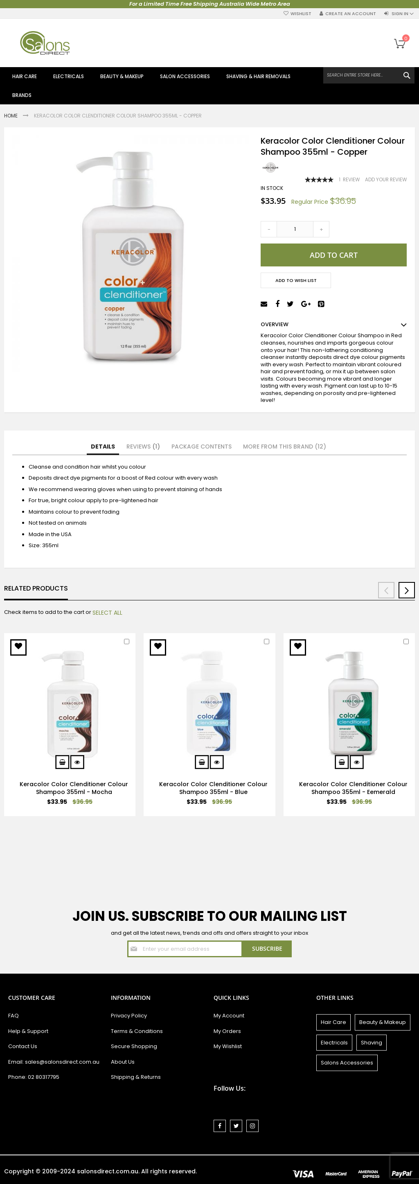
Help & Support (28, 1031)
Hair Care (333, 1022)
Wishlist (301, 14)
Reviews (143, 446)
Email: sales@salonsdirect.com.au (53, 1062)
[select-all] (107, 613)
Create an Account (350, 14)
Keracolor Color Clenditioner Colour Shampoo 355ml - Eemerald (353, 788)
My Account (229, 1015)
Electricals (334, 1042)
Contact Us (22, 1046)
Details (103, 446)
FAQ (13, 1015)
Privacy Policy (129, 1015)
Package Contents (201, 446)
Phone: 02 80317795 (33, 1077)
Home (11, 115)
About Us (123, 1062)
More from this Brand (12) (284, 446)
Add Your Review (386, 179)
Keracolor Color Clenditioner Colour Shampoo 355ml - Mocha (74, 788)
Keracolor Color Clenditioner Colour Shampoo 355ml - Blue (213, 788)
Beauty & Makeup (382, 1022)
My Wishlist (228, 1046)
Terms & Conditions (137, 1031)
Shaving (371, 1042)
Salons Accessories (347, 1063)
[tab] (103, 447)
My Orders (227, 1031)
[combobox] (369, 75)
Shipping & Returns (136, 1077)
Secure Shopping (134, 1046)
